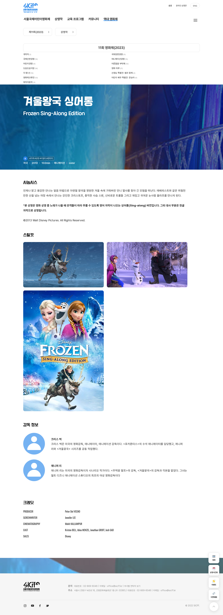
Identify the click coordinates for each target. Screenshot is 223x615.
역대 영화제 (111, 19)
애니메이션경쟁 (118, 59)
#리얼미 (43, 158)
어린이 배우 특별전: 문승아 (123, 77)
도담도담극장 (28, 68)
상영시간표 (214, 570)
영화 (214, 557)
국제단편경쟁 (28, 59)
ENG (195, 5)
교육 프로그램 (75, 19)
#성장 (37, 158)
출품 (170, 6)
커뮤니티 (93, 19)
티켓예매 (214, 595)
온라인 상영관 (181, 6)
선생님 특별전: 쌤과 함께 (122, 73)
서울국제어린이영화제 (37, 19)
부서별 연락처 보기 (132, 586)
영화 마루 (116, 68)
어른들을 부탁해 (118, 63)
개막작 (26, 54)
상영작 (59, 19)
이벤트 (214, 582)
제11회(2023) (36, 32)
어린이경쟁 (28, 63)
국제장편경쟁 (117, 54)
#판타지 (49, 158)
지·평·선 (26, 73)
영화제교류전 (28, 77)
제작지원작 (28, 82)
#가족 (32, 158)
